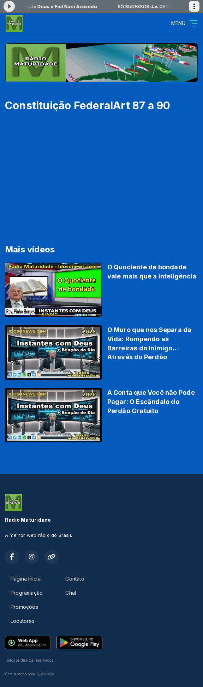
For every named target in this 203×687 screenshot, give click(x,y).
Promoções (24, 607)
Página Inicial (26, 579)
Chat (70, 593)
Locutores (23, 621)
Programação (27, 593)
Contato (74, 579)
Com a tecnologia (29, 673)
